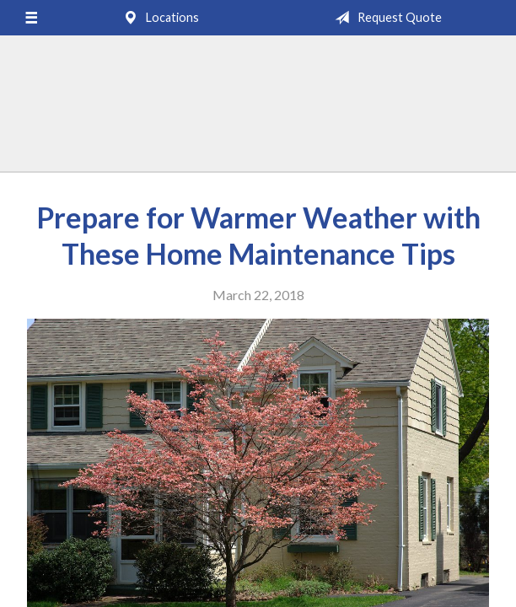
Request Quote (385, 17)
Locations (157, 17)
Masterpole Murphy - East (258, 111)
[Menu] (31, 17)
